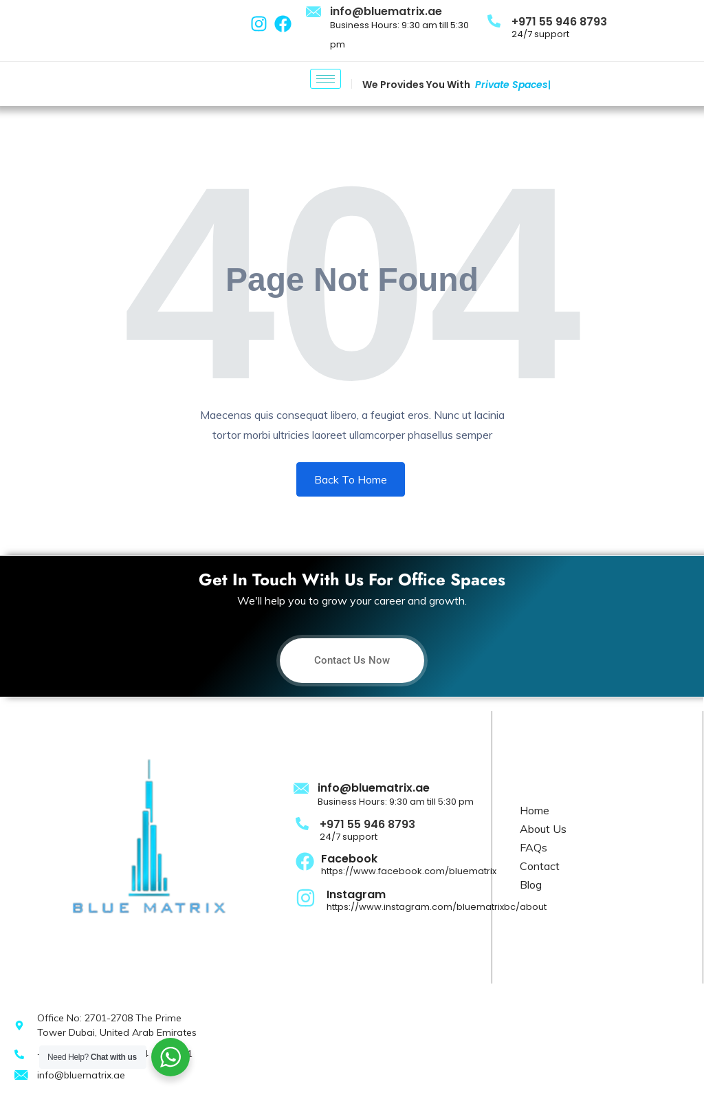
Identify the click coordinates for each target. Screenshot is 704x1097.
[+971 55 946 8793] (493, 20)
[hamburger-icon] (325, 79)
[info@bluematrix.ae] (314, 12)
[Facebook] (305, 860)
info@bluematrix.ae (386, 11)
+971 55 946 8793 (559, 22)
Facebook (349, 859)
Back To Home (350, 479)
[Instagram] (306, 897)
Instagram (356, 894)
